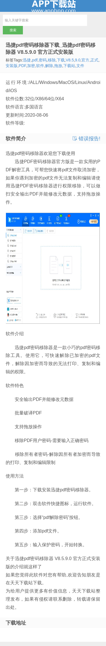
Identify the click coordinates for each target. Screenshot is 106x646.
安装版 (12, 65)
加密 (31, 65)
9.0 (77, 60)
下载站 (69, 65)
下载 (61, 60)
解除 (49, 65)
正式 (94, 60)
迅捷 (27, 60)
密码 (43, 60)
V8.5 (70, 60)
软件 (40, 65)
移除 (52, 60)
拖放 (58, 65)
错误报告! (86, 138)
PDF (22, 65)
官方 (85, 60)
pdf (34, 60)
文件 (80, 65)
